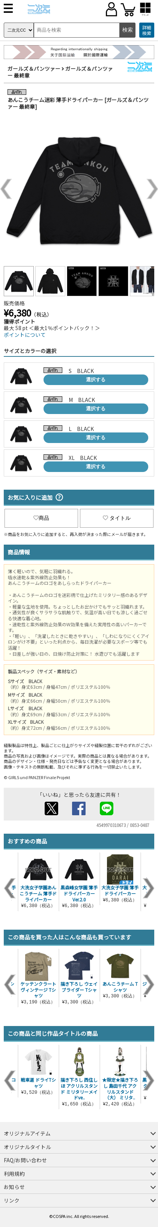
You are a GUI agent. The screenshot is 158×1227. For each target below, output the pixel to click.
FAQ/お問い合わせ (25, 1160)
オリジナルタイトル (27, 1147)
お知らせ (14, 1186)
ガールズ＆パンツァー (34, 68)
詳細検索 (146, 30)
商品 (41, 518)
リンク (12, 1200)
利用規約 (14, 1173)
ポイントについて (25, 334)
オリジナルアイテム (27, 1133)
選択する (95, 379)
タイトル (117, 518)
